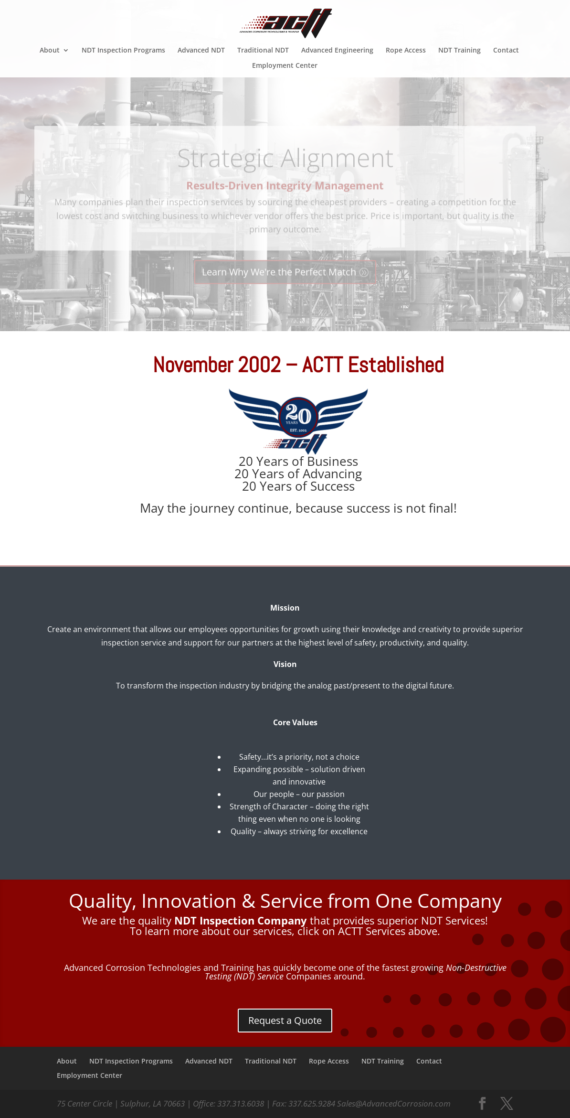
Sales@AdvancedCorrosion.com (394, 1103)
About (50, 50)
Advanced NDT (201, 50)
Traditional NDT (263, 50)
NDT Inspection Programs (123, 50)
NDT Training (459, 50)
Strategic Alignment (285, 168)
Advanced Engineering (337, 50)
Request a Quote (285, 1020)
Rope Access (406, 50)
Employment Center (284, 66)
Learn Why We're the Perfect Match (279, 283)
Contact (506, 50)
